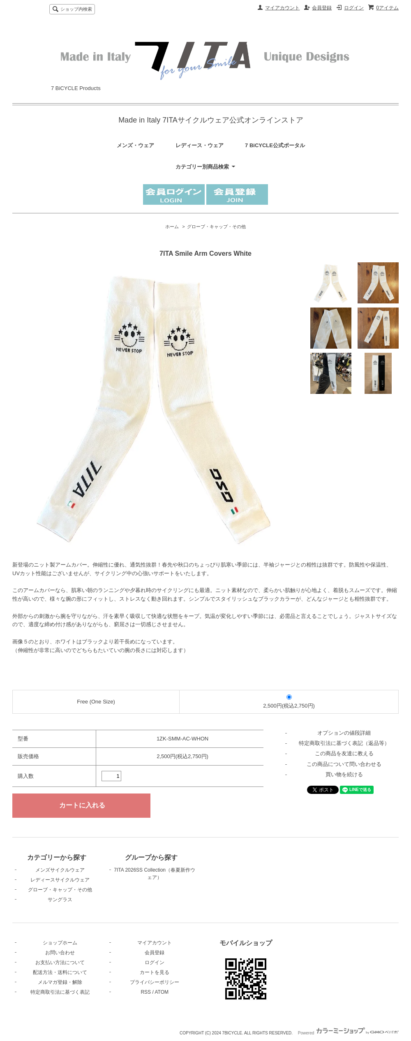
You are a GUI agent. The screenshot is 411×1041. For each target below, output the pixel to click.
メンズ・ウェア (135, 145)
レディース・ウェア (199, 145)
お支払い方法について (60, 962)
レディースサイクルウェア (60, 880)
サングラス (60, 899)
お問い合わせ (60, 952)
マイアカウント (282, 8)
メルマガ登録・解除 (60, 982)
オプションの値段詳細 (344, 733)
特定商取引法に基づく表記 (60, 992)
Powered (348, 1033)
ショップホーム (60, 943)
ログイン (354, 8)
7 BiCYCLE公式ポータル (275, 145)
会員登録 (322, 8)
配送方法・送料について (60, 972)
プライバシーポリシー (154, 982)
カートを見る (154, 972)
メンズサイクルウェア (60, 870)
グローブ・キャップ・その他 (216, 226)
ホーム (172, 226)
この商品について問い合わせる (344, 764)
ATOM (162, 992)
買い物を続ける (344, 774)
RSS (146, 992)
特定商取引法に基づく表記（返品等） (344, 743)
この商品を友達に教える (344, 753)
